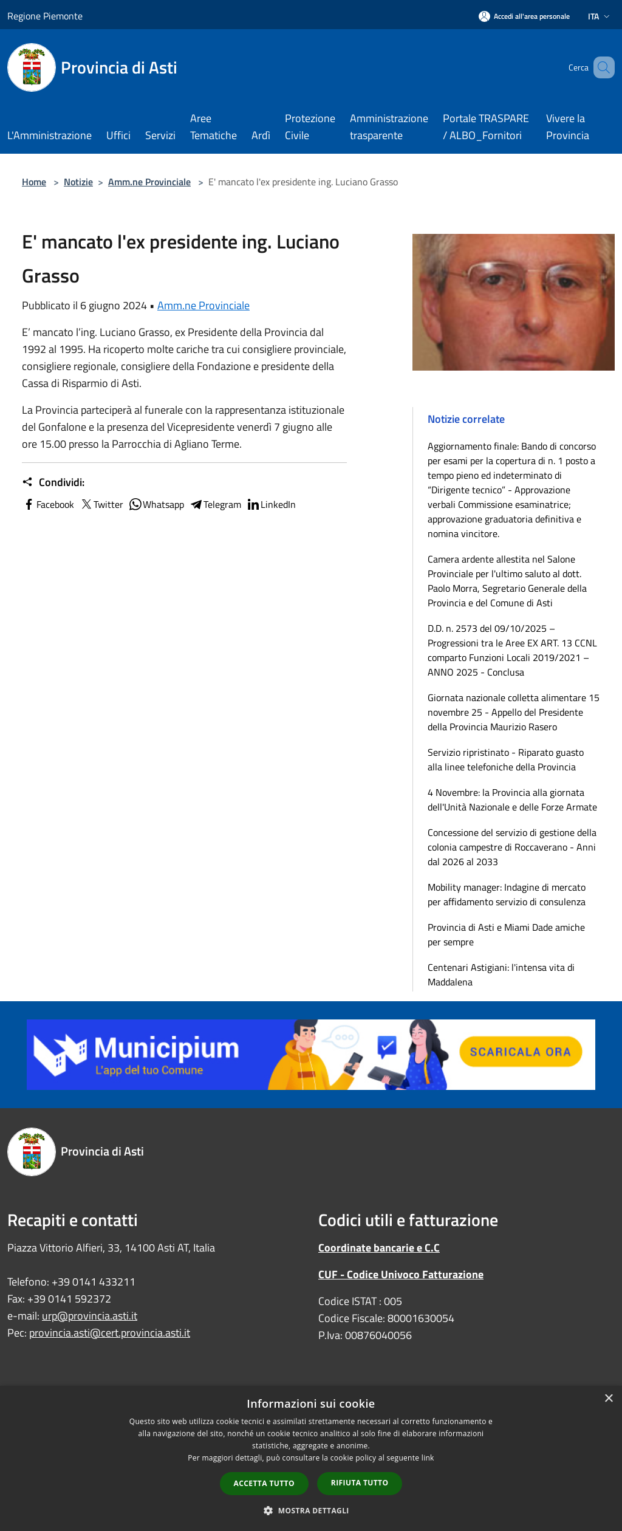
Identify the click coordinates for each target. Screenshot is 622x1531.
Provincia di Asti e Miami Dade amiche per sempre (506, 934)
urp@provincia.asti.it (89, 1315)
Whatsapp (156, 504)
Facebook (48, 504)
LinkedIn (271, 504)
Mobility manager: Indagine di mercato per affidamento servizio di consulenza (507, 894)
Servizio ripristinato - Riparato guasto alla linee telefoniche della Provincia (506, 759)
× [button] (608, 1398)
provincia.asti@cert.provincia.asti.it (109, 1332)
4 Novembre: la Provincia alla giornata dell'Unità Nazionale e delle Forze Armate (512, 799)
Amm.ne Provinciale (149, 181)
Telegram (215, 504)
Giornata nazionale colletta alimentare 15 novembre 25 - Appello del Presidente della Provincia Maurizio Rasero (514, 712)
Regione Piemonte (45, 16)
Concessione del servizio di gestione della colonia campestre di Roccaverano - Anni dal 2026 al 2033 (512, 847)
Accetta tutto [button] (264, 1483)
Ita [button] (600, 16)
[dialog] (311, 1458)
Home (34, 181)
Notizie (78, 181)
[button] (311, 1510)
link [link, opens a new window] (428, 1458)
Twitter (101, 504)
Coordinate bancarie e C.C (379, 1247)
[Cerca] (600, 67)
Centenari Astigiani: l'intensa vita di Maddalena (501, 974)
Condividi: (53, 482)
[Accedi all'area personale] (524, 16)
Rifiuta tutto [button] (360, 1483)
